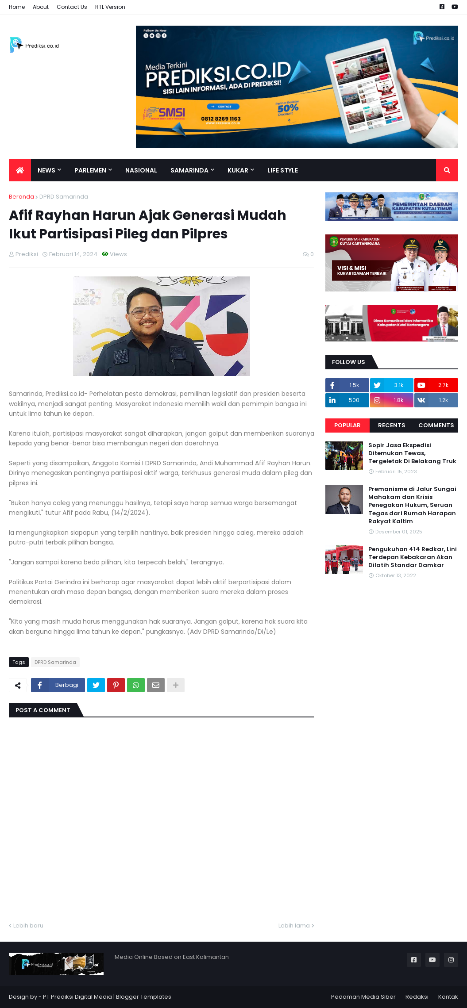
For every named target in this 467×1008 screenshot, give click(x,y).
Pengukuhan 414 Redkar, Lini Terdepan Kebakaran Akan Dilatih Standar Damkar (412, 557)
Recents (391, 425)
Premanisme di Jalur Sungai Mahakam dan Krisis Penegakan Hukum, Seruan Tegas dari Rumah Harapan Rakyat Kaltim (412, 505)
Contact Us (72, 7)
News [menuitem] (46, 170)
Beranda (21, 196)
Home (17, 7)
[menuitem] (20, 170)
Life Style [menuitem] (282, 170)
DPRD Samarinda (63, 196)
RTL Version (110, 7)
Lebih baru (28, 925)
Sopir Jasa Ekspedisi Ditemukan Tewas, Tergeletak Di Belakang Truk (412, 453)
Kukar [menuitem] (238, 170)
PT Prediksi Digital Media (77, 997)
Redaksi (416, 997)
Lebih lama (294, 925)
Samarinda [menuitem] (189, 170)
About (41, 7)
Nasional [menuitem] (141, 170)
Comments (436, 425)
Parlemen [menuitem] (90, 170)
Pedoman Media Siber (363, 997)
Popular (347, 425)
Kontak (448, 997)
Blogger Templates (143, 997)
